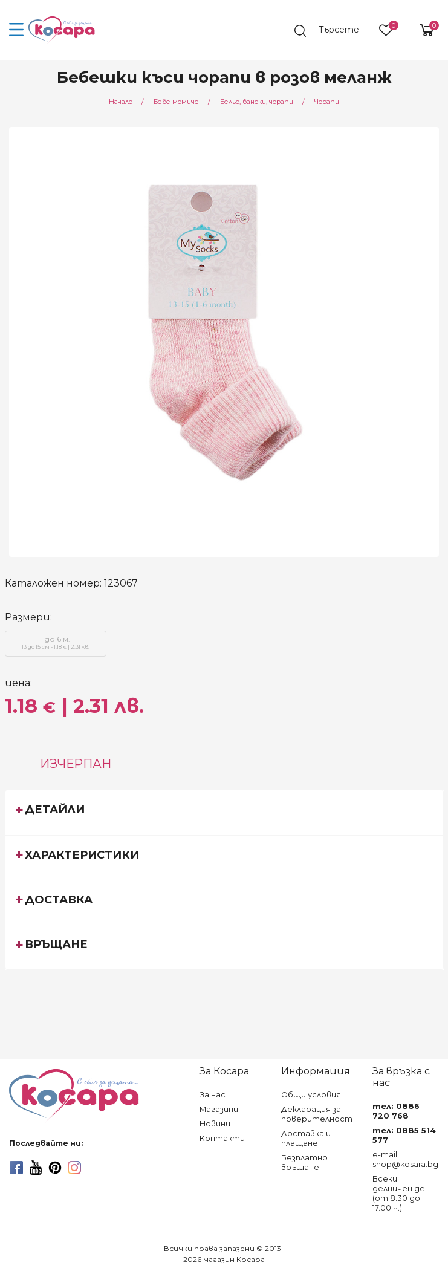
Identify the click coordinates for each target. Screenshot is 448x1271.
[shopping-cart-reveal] (422, 30)
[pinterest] (55, 1167)
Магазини (219, 1109)
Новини (215, 1123)
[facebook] (16, 1167)
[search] (332, 31)
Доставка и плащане (306, 1138)
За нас (213, 1094)
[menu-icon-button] (16, 30)
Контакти (222, 1138)
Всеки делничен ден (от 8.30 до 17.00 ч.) (401, 1193)
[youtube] (35, 1167)
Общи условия (311, 1094)
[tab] (224, 812)
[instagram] (74, 1167)
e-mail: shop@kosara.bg (405, 1159)
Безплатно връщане (304, 1162)
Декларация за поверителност (316, 1114)
